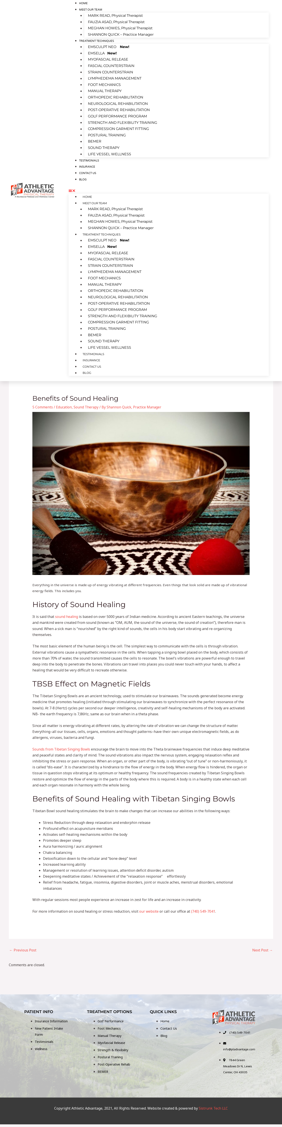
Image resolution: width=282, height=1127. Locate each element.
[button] (169, 189)
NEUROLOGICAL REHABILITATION (118, 103)
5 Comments (42, 404)
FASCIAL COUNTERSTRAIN (111, 65)
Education (64, 404)
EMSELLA (102, 53)
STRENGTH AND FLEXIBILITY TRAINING (122, 121)
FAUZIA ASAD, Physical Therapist (116, 22)
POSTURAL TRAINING (107, 134)
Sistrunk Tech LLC (213, 1111)
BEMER (94, 140)
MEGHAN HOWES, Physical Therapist (120, 28)
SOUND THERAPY (103, 146)
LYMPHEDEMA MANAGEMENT (114, 78)
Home (87, 195)
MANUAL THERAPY (105, 90)
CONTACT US (87, 171)
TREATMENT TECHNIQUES (96, 40)
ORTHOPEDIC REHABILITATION (115, 97)
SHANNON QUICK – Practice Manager (121, 34)
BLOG (83, 178)
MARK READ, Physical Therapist (115, 16)
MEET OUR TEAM (90, 9)
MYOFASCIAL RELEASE (108, 59)
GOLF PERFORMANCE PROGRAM (117, 115)
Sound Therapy (86, 404)
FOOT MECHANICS (104, 84)
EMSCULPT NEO (108, 47)
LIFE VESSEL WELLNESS (109, 152)
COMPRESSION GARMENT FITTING (118, 128)
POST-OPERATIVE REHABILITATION (119, 109)
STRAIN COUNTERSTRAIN (110, 72)
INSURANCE (91, 357)
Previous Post (22, 947)
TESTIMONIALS (93, 351)
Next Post (262, 947)
